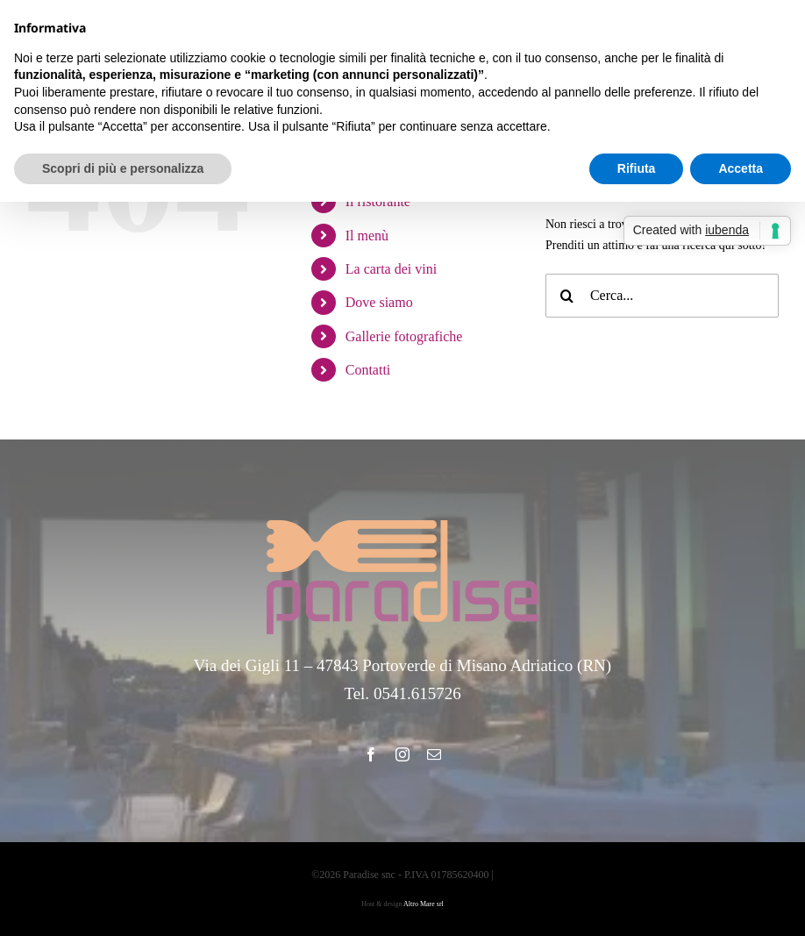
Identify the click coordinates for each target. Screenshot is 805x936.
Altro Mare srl (423, 904)
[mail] (434, 754)
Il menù (367, 235)
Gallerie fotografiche (404, 336)
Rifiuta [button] (636, 168)
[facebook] (371, 754)
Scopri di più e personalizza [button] (122, 168)
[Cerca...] (662, 296)
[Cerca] (567, 296)
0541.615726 (417, 693)
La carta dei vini (391, 268)
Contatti (368, 369)
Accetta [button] (740, 168)
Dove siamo (379, 302)
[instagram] (402, 754)
